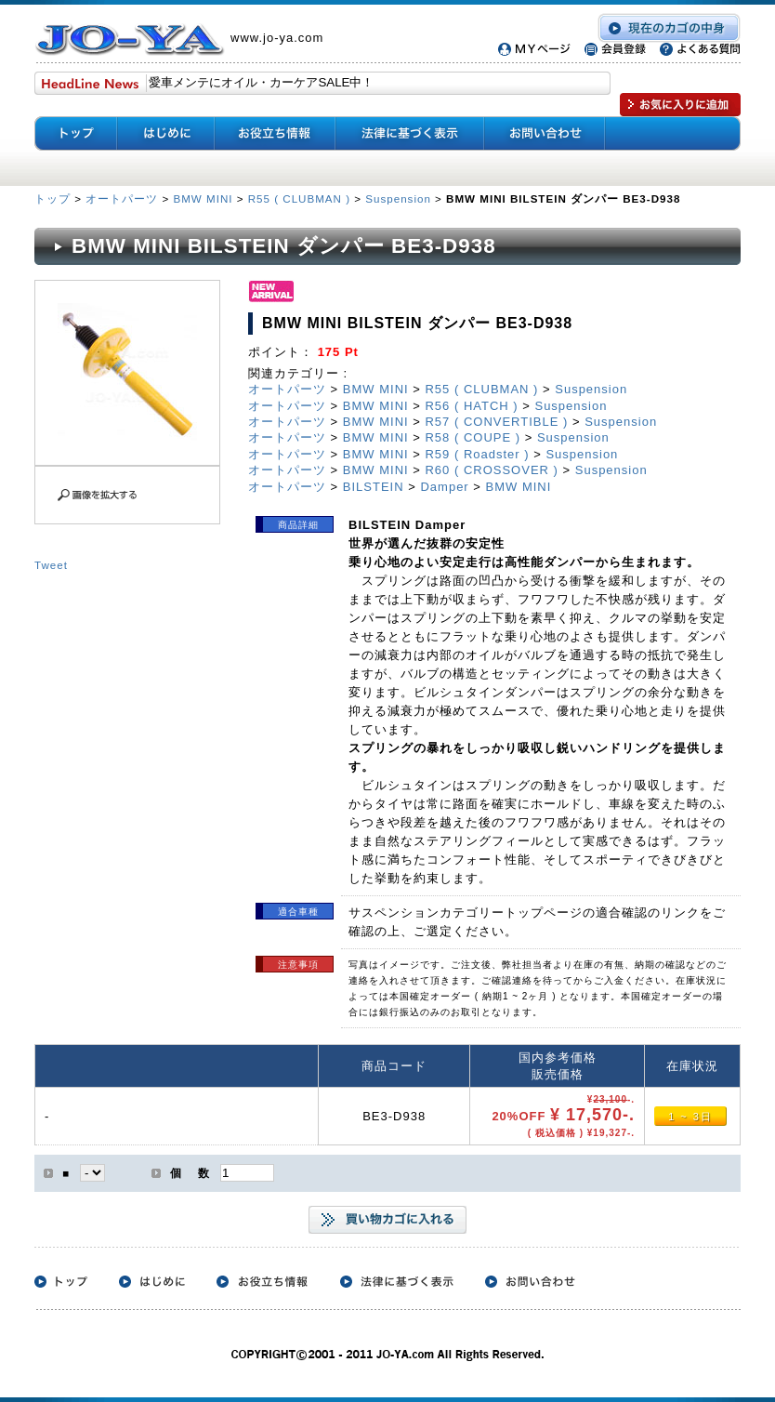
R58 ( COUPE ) (472, 437)
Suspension (398, 198)
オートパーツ (121, 198)
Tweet (51, 565)
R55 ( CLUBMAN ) (299, 198)
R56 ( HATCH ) (471, 406)
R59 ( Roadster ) (477, 454)
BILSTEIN (373, 487)
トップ (54, 198)
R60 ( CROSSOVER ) (491, 470)
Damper (444, 487)
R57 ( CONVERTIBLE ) (496, 422)
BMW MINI (202, 198)
